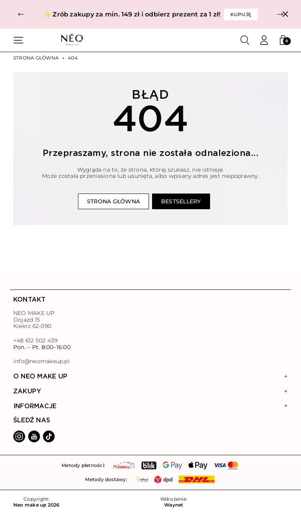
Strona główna (36, 58)
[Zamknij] (285, 14)
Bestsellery (181, 201)
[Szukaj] (245, 40)
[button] (21, 14)
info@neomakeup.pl (41, 361)
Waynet (173, 505)
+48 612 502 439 (35, 340)
